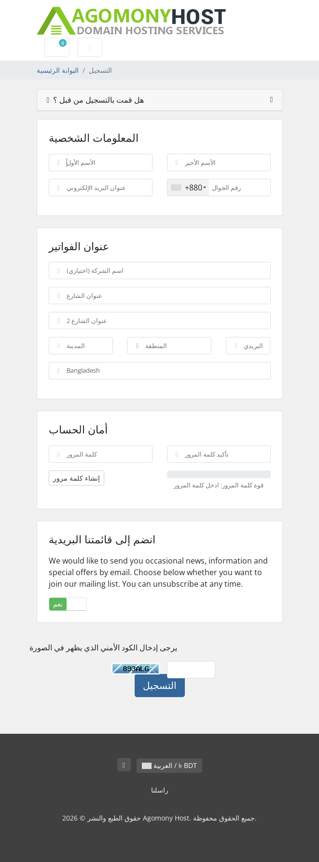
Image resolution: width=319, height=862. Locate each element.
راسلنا (159, 790)
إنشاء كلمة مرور (76, 478)
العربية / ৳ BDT (169, 765)
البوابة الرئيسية (58, 70)
